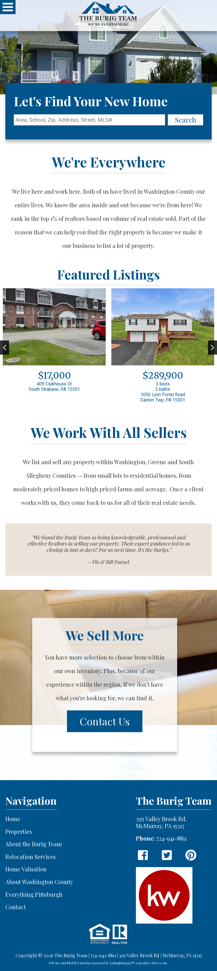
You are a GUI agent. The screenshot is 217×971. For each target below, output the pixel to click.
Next (212, 348)
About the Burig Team (33, 844)
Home (12, 818)
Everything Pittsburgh (33, 894)
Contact (15, 907)
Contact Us (105, 721)
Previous (4, 348)
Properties (18, 831)
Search (185, 119)
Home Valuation (26, 869)
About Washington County (39, 881)
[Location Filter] (89, 119)
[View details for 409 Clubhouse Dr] (54, 342)
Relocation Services (30, 856)
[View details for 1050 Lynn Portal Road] (162, 347)
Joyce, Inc (161, 963)
